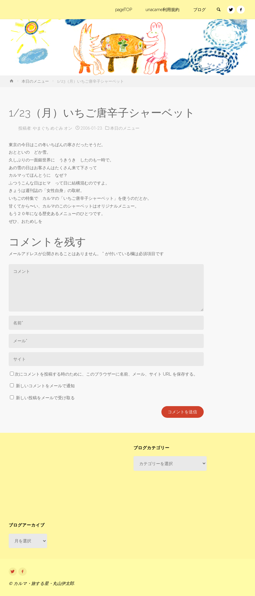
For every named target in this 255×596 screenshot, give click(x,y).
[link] (218, 10)
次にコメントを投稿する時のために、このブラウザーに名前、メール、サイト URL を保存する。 (104, 374)
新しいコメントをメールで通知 (45, 385)
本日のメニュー (35, 81)
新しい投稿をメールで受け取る (45, 397)
